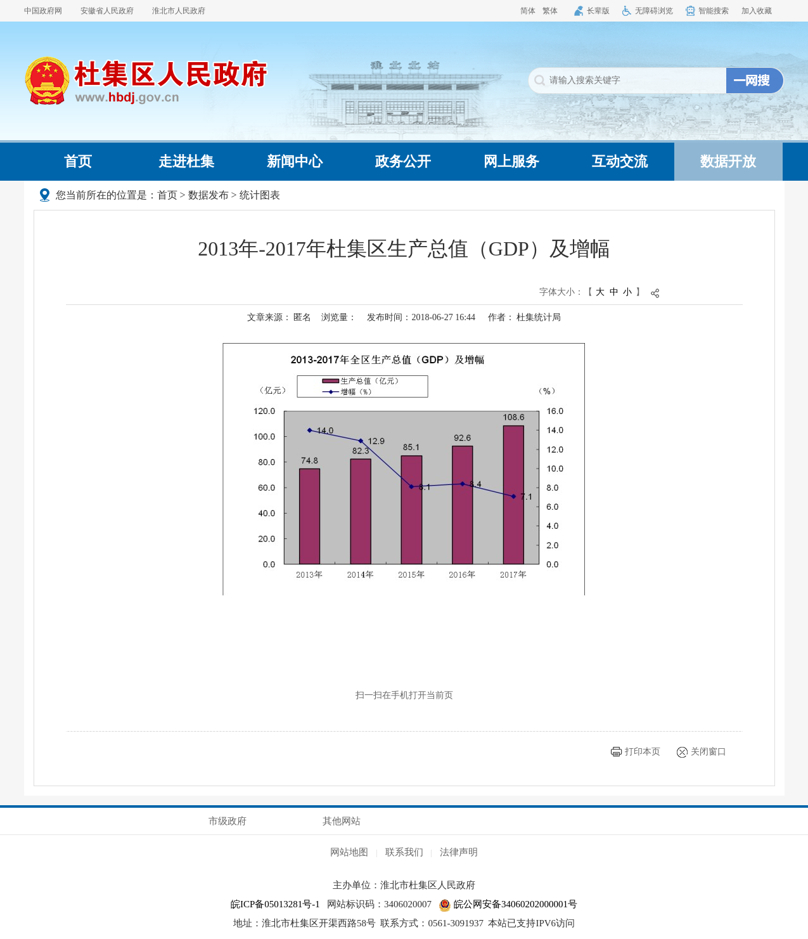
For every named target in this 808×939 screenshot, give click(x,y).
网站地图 (349, 852)
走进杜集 (186, 161)
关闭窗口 (708, 751)
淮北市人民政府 (178, 10)
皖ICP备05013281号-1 (275, 904)
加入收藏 (756, 10)
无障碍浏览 (654, 10)
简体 (527, 10)
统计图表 (260, 195)
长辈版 (598, 10)
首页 (78, 161)
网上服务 (511, 161)
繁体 (550, 10)
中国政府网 (43, 10)
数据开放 (728, 161)
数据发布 (208, 195)
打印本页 (642, 751)
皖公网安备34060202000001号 (508, 904)
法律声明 (459, 852)
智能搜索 (713, 10)
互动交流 (620, 161)
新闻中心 (295, 161)
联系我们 (404, 852)
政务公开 (403, 161)
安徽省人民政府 (107, 10)
